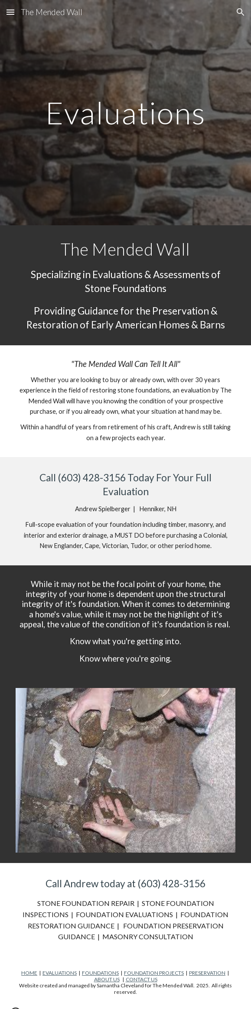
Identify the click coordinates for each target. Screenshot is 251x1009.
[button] (10, 12)
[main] (125, 113)
